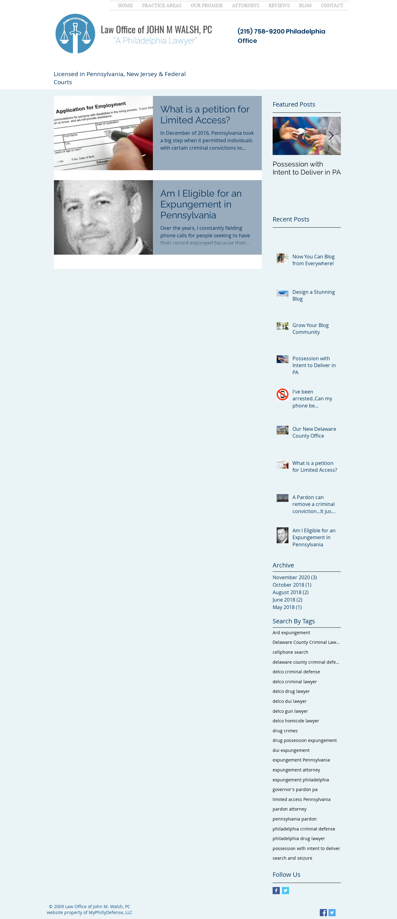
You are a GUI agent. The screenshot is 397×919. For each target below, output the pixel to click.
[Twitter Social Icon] (332, 912)
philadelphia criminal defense (304, 829)
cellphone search (290, 652)
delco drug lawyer (291, 691)
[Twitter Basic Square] (285, 890)
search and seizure (292, 858)
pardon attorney (289, 809)
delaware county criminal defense (307, 662)
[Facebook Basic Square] (276, 890)
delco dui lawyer (290, 701)
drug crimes (285, 731)
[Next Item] (331, 136)
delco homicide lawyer (296, 721)
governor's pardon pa (295, 789)
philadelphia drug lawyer (299, 838)
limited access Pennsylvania (302, 799)
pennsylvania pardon (295, 819)
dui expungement (291, 750)
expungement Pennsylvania (301, 760)
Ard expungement (291, 632)
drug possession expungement (305, 740)
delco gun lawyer (290, 711)
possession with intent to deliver (306, 848)
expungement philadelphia (301, 780)
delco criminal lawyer (295, 682)
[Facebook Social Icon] (323, 912)
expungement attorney (296, 770)
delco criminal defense (296, 672)
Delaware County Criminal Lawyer (307, 642)
